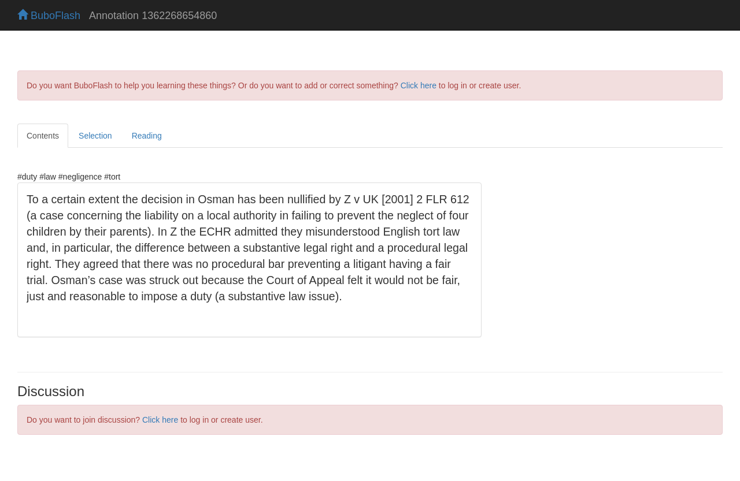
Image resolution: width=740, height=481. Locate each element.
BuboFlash (48, 15)
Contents (43, 135)
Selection (95, 135)
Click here (418, 85)
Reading (147, 135)
